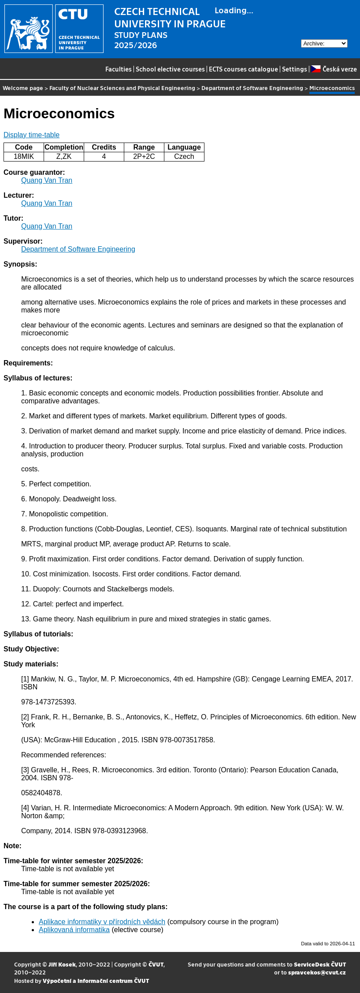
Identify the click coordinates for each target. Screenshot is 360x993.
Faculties (118, 69)
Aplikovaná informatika (74, 929)
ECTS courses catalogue (243, 69)
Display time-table (31, 135)
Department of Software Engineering (252, 87)
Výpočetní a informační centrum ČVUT (96, 980)
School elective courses (170, 69)
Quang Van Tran (46, 180)
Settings (294, 69)
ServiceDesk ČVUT (320, 964)
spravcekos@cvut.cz (317, 972)
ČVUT (155, 964)
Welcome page (23, 87)
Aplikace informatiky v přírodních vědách (102, 921)
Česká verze (333, 69)
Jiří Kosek (62, 964)
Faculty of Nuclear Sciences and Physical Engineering (122, 87)
